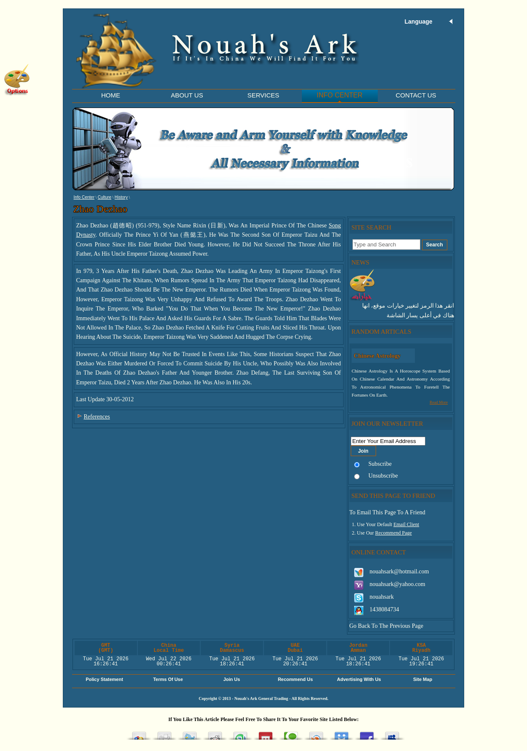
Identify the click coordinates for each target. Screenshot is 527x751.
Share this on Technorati (291, 733)
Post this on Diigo (341, 733)
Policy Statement (104, 679)
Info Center (84, 197)
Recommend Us (295, 679)
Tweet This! (189, 733)
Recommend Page (393, 533)
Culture (104, 197)
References (97, 416)
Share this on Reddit (215, 733)
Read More (439, 402)
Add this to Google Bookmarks (139, 733)
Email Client (406, 524)
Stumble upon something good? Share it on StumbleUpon (240, 733)
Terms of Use (168, 679)
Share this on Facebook (366, 733)
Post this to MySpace (392, 733)
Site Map (422, 679)
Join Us (231, 679)
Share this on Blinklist (316, 733)
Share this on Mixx (265, 733)
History (121, 197)
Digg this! (164, 733)
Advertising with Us (359, 679)
